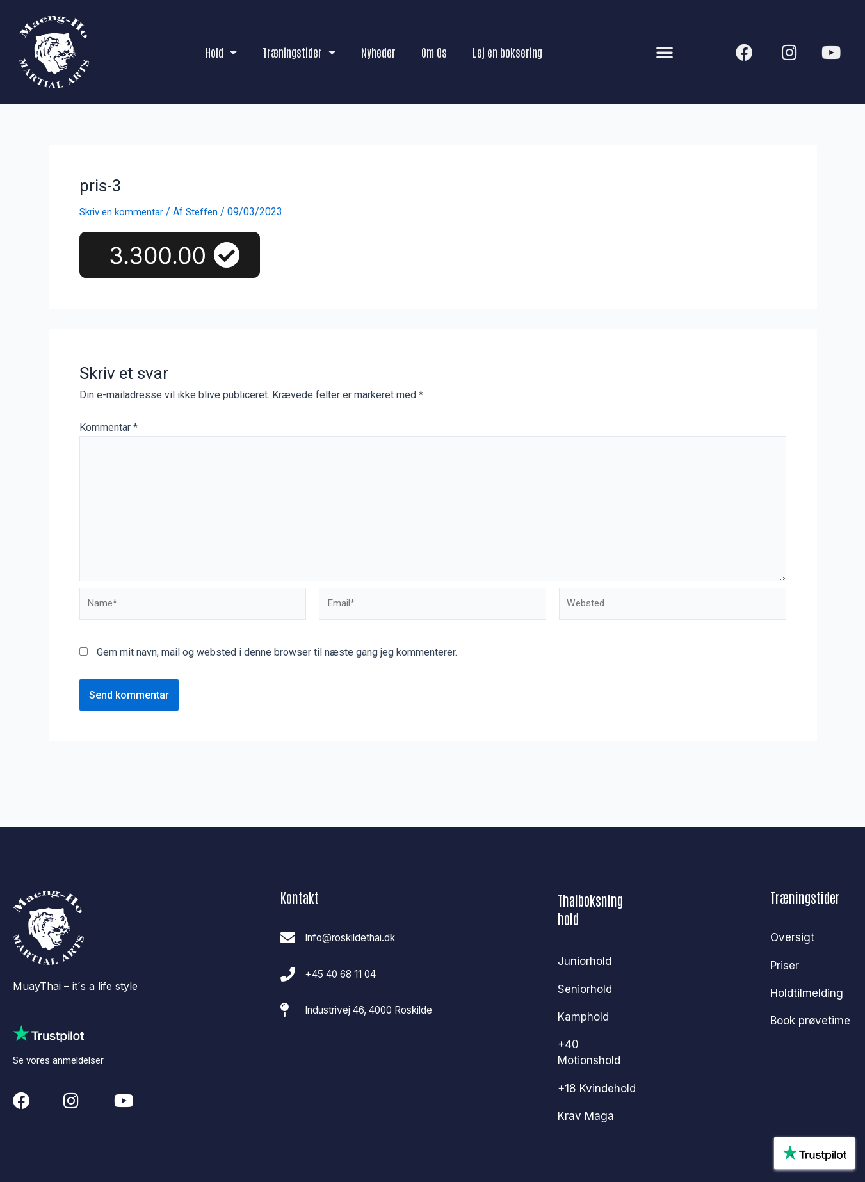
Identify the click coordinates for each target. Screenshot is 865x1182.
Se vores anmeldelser (62, 1055)
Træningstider (299, 52)
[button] (664, 51)
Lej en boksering (507, 52)
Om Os (434, 52)
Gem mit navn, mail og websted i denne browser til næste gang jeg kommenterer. (277, 660)
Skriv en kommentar (123, 212)
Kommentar (108, 427)
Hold (221, 52)
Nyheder (378, 52)
